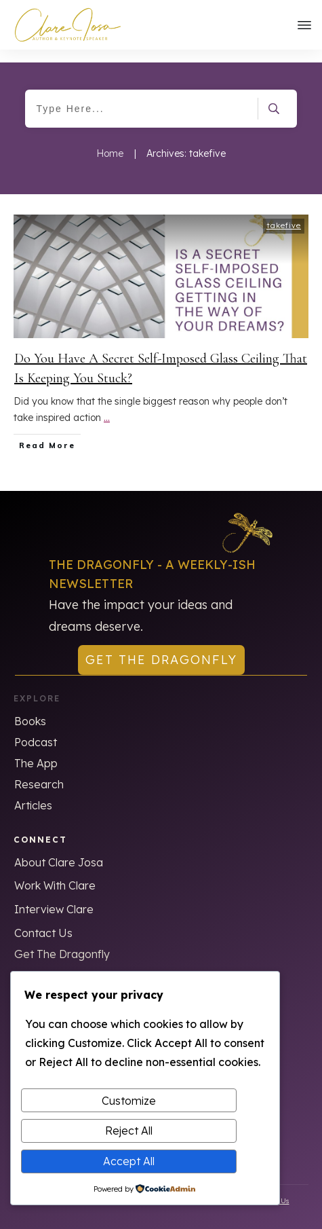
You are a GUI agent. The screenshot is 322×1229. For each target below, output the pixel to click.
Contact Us (43, 920)
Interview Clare (54, 896)
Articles (33, 792)
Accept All (129, 1161)
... (107, 405)
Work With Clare (55, 872)
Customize (129, 1100)
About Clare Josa (58, 849)
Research (39, 771)
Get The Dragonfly (62, 941)
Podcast (35, 729)
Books (30, 708)
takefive (283, 212)
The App (36, 750)
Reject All (129, 1130)
